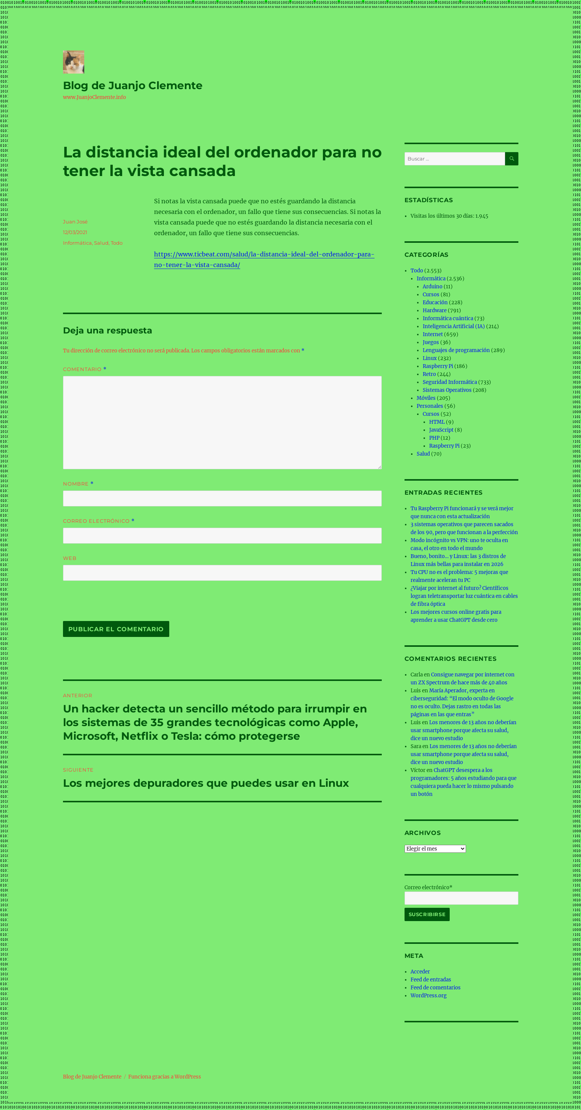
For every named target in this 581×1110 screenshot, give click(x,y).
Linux (430, 358)
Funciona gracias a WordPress (164, 1077)
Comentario (85, 369)
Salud (101, 243)
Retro (429, 374)
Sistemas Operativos (447, 390)
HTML (437, 422)
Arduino (432, 286)
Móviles (426, 398)
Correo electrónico (99, 521)
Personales (430, 406)
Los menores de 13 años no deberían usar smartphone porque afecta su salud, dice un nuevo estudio (463, 730)
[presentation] (115, 604)
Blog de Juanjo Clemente (133, 85)
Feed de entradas (431, 979)
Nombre (78, 484)
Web (70, 558)
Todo (117, 243)
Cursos (431, 294)
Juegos (431, 342)
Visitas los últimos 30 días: (443, 216)
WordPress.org (429, 995)
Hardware (435, 310)
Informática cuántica (448, 318)
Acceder (420, 971)
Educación (435, 302)
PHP (434, 438)
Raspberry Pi (438, 366)
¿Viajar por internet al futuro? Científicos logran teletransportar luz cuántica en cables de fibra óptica (464, 596)
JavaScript (441, 430)
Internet (433, 334)
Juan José (75, 222)
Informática (77, 243)
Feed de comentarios (436, 987)
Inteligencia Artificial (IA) (454, 326)
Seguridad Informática (450, 382)
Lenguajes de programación (456, 350)
